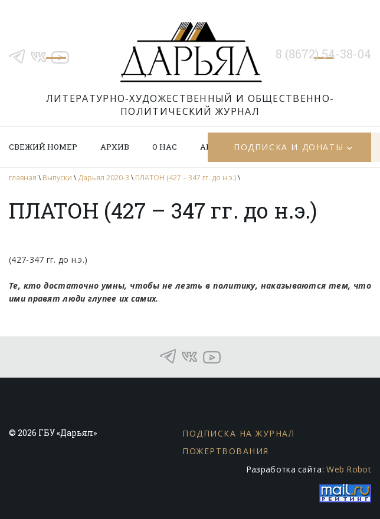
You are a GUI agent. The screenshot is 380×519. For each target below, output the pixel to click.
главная (23, 178)
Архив (114, 146)
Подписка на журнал (238, 433)
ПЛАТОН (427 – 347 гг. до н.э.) (185, 178)
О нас (164, 146)
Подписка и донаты (288, 147)
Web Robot (348, 469)
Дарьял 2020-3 (103, 178)
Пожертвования (225, 451)
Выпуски (57, 178)
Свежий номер (43, 146)
